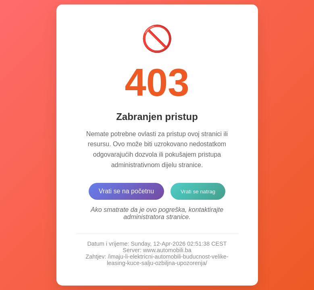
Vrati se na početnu (126, 191)
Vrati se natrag (198, 191)
